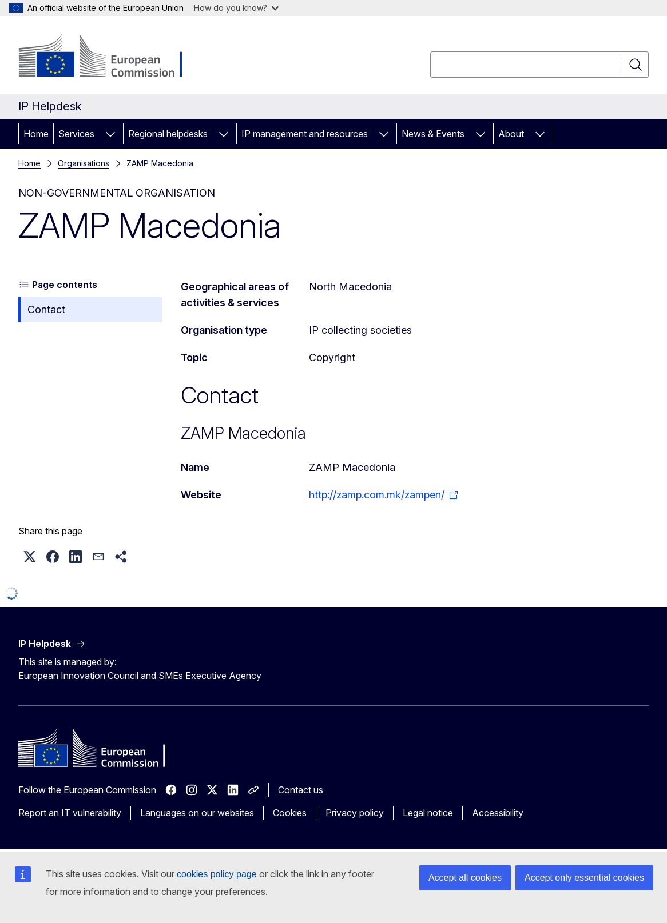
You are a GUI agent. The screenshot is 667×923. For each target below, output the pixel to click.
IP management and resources (304, 133)
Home (36, 133)
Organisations (83, 163)
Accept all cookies (465, 877)
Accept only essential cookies (584, 877)
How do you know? (236, 8)
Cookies (290, 812)
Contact (46, 309)
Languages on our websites (197, 812)
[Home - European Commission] (110, 57)
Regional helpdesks (168, 133)
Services (76, 133)
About (511, 133)
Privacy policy (354, 812)
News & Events (433, 133)
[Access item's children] (110, 134)
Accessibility (497, 812)
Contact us (300, 790)
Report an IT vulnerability (69, 812)
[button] (30, 557)
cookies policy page (217, 874)
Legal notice (428, 812)
